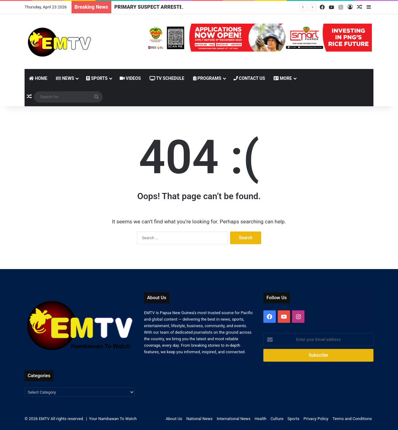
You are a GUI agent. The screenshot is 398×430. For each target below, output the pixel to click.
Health (260, 418)
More (283, 78)
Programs (207, 78)
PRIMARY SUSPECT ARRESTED (150, 7)
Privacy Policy (315, 418)
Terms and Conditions (352, 418)
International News (234, 418)
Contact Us (249, 78)
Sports (97, 78)
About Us (174, 418)
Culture (277, 418)
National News (199, 418)
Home (38, 78)
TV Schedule (167, 78)
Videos (130, 78)
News (65, 78)
